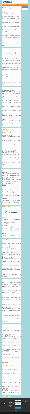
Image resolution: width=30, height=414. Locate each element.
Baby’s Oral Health (5, 362)
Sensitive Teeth (4, 129)
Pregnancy (4, 7)
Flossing (3, 170)
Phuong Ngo (9, 130)
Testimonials (10, 406)
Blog (9, 400)
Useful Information (13, 130)
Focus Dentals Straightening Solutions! (8, 206)
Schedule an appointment (11, 403)
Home (9, 404)
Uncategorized (13, 363)
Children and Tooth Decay (6, 239)
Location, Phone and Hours (11, 402)
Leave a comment (17, 130)
